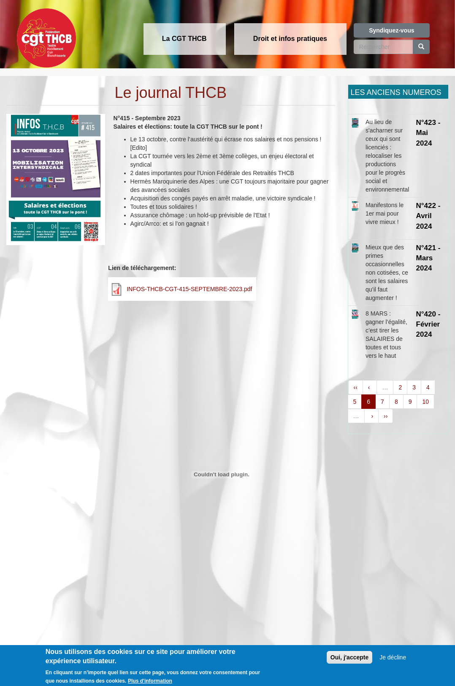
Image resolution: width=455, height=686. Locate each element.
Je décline (392, 661)
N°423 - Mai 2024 (428, 133)
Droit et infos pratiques (290, 38)
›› (385, 416)
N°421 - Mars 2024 (428, 258)
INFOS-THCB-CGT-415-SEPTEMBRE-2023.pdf (189, 289)
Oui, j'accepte (349, 661)
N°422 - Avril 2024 (428, 216)
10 (425, 401)
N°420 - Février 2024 (428, 324)
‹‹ (356, 387)
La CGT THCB (184, 38)
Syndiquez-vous (391, 30)
